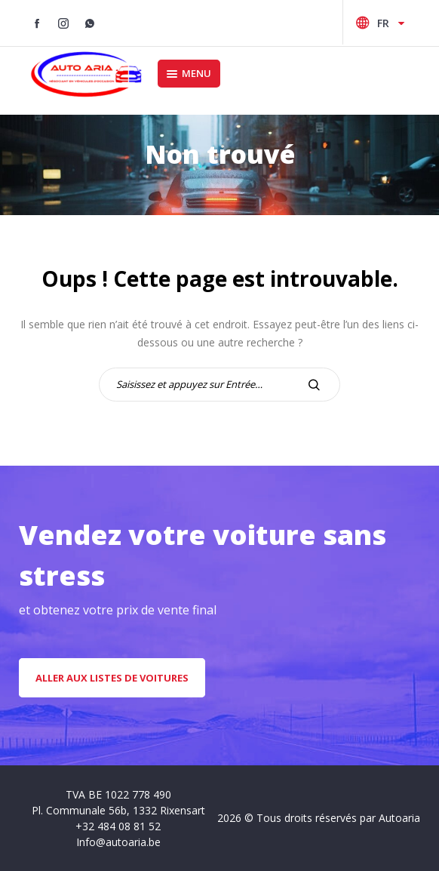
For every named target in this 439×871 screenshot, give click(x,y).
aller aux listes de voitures (112, 678)
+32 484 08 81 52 (118, 826)
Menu (189, 73)
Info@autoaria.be (118, 842)
